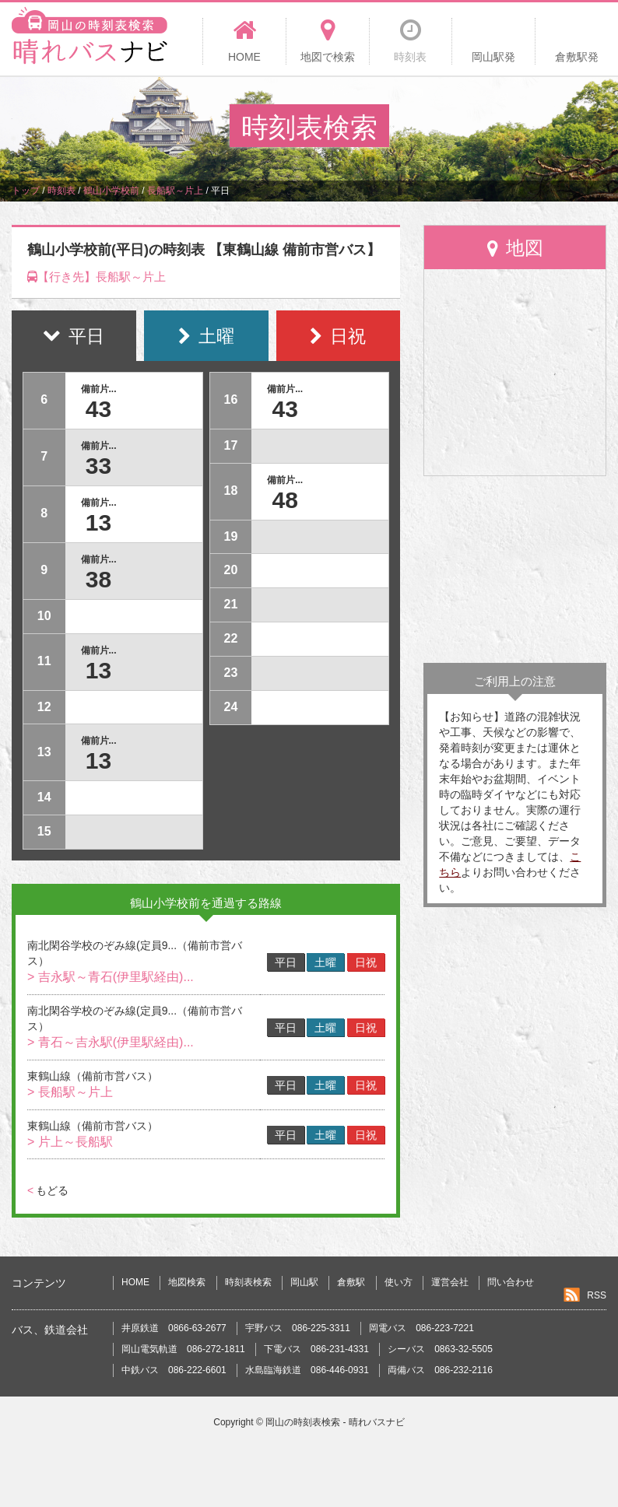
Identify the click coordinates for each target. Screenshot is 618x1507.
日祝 (366, 962)
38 (98, 579)
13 (98, 522)
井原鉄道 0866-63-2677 (173, 1328)
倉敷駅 (351, 1282)
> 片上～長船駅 (70, 1141)
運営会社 (450, 1282)
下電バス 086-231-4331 (316, 1349)
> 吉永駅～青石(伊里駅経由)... (110, 976)
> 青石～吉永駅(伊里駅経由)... (110, 1042)
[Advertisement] (514, 569)
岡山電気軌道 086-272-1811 (183, 1349)
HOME (135, 1282)
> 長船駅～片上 (70, 1092)
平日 (286, 962)
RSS (596, 1295)
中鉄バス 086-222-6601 (173, 1370)
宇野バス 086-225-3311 (297, 1328)
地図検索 (186, 1282)
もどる (47, 1190)
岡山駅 (304, 1282)
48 (284, 500)
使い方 (398, 1282)
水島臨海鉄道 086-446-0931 (307, 1370)
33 (98, 465)
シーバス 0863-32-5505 (440, 1349)
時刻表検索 (248, 1282)
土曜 (325, 962)
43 (98, 409)
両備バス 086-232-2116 (440, 1370)
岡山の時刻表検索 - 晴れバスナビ (335, 1422)
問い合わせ (510, 1282)
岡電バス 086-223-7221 (421, 1328)
